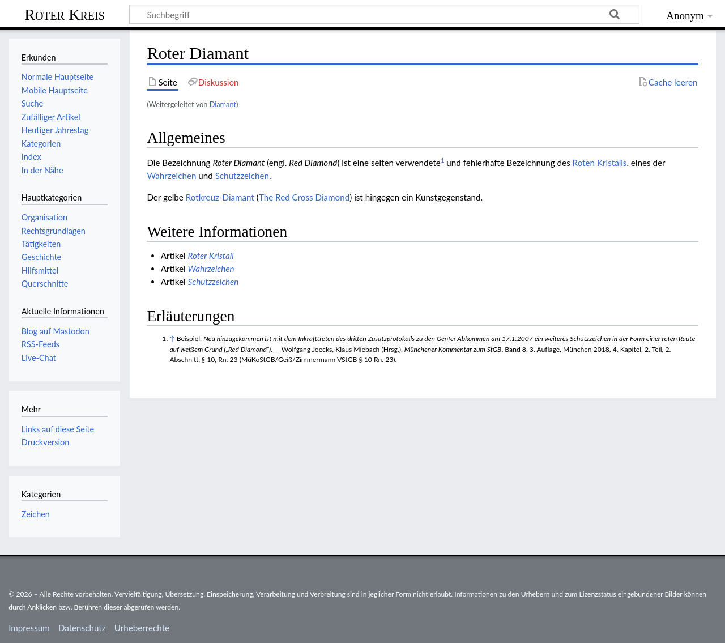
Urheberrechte (141, 628)
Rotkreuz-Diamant (220, 197)
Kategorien (41, 143)
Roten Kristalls (600, 162)
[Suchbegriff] (384, 14)
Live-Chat (39, 358)
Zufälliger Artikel (51, 117)
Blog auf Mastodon (55, 331)
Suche (32, 103)
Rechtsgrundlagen (54, 231)
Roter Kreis (64, 14)
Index (31, 156)
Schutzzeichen (242, 176)
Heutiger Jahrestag (55, 130)
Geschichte (41, 257)
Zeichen (36, 514)
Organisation (44, 217)
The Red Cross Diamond (304, 197)
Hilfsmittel (40, 270)
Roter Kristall (211, 255)
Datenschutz (82, 628)
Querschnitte (45, 283)
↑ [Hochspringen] (171, 338)
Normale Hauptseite (57, 77)
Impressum (29, 628)
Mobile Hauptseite (55, 90)
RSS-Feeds (40, 344)
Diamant (223, 104)
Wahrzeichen (171, 176)
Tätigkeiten (41, 244)
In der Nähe (42, 170)
